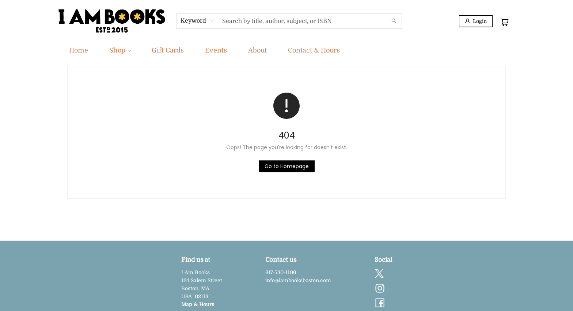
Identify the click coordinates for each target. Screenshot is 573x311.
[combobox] (198, 21)
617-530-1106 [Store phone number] (280, 272)
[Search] (394, 21)
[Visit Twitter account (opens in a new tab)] (379, 274)
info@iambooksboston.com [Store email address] (298, 280)
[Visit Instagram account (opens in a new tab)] (380, 289)
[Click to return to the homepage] (287, 166)
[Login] (476, 21)
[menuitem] (78, 50)
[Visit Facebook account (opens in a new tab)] (380, 303)
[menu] (286, 50)
